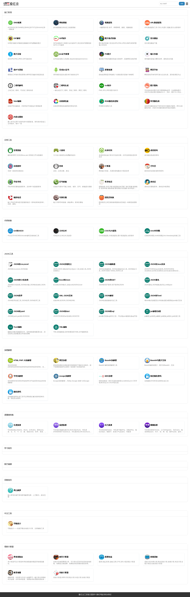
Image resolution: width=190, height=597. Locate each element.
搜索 (181, 3)
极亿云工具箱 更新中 (87, 594)
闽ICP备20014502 (103, 594)
